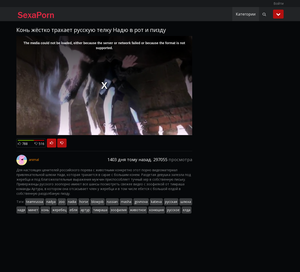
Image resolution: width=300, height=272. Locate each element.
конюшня (156, 210)
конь (45, 210)
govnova (141, 201)
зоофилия (119, 210)
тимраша (100, 210)
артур (85, 210)
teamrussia (34, 201)
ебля (73, 210)
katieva (156, 201)
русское (173, 210)
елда (186, 210)
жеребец (59, 210)
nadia (72, 201)
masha (126, 201)
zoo (62, 201)
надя (21, 210)
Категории (245, 14)
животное (138, 210)
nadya (51, 201)
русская (171, 201)
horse (83, 201)
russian (112, 201)
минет (33, 210)
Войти (279, 3)
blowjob (97, 201)
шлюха (185, 201)
